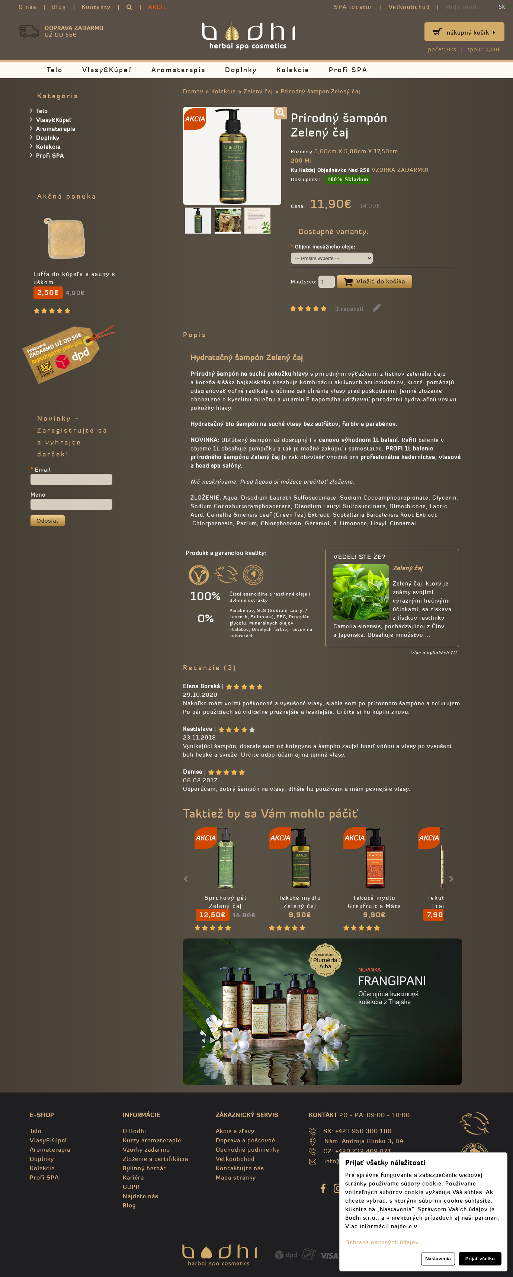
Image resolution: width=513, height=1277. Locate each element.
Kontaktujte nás (240, 1168)
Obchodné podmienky (248, 1149)
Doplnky (241, 69)
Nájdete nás (140, 1196)
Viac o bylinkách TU (433, 652)
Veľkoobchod (409, 6)
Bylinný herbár (144, 1168)
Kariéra (133, 1177)
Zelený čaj (258, 91)
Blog (59, 6)
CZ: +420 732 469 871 (357, 1151)
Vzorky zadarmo (146, 1149)
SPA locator (353, 6)
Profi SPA (348, 69)
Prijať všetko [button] (480, 1258)
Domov (193, 91)
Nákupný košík (471, 32)
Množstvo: (313, 282)
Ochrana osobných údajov (382, 1242)
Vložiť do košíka (374, 282)
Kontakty (96, 6)
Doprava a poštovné (245, 1140)
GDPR (131, 1186)
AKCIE (157, 6)
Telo (55, 69)
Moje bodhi (463, 6)
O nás (27, 6)
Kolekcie (293, 69)
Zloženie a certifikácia (155, 1158)
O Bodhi (134, 1131)
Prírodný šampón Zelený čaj (320, 91)
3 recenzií (349, 308)
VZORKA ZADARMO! (400, 169)
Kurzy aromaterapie (152, 1140)
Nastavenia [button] (438, 1258)
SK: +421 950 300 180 (357, 1131)
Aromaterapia (178, 69)
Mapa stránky (236, 1177)
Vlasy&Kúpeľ (107, 69)
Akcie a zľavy (235, 1131)
